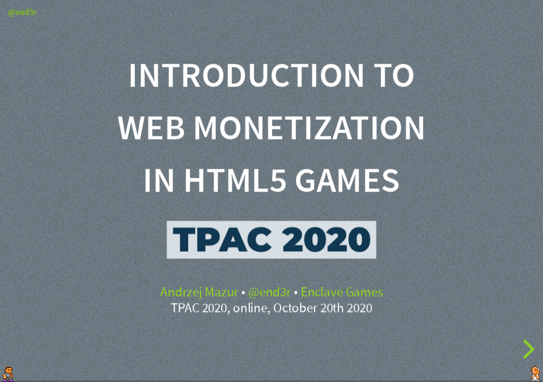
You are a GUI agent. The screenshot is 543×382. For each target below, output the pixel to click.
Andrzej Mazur (199, 292)
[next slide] (527, 349)
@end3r (269, 292)
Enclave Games (342, 292)
